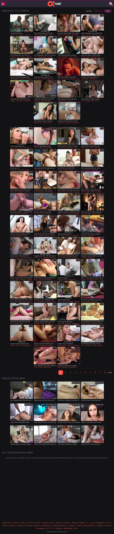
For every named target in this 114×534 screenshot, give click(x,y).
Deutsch (108, 525)
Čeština (74, 523)
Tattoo (22, 79)
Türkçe (79, 525)
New (107, 11)
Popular (98, 11)
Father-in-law (96, 57)
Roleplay (46, 257)
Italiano (59, 528)
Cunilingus (27, 101)
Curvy (27, 35)
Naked (60, 35)
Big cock (94, 35)
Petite (27, 191)
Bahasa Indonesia (59, 525)
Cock (35, 35)
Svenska (20, 525)
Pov (97, 101)
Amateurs (76, 122)
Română (12, 525)
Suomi (51, 523)
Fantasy (13, 57)
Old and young (46, 101)
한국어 (38, 523)
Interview (88, 345)
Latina (45, 122)
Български (40, 528)
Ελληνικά (66, 523)
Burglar (77, 301)
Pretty (94, 213)
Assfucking (94, 170)
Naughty (41, 191)
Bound (41, 235)
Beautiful (88, 213)
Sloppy (12, 101)
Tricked (88, 301)
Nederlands (68, 528)
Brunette (24, 213)
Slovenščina (46, 525)
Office (59, 301)
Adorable (37, 101)
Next (110, 372)
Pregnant (50, 57)
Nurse (76, 345)
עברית (108, 523)
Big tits (21, 35)
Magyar (82, 523)
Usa (35, 57)
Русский (29, 525)
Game (83, 57)
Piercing (64, 257)
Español (37, 525)
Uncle (36, 148)
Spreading (84, 79)
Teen (96, 279)
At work (65, 301)
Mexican (68, 122)
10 (105, 372)
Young (65, 170)
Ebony (60, 170)
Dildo (63, 191)
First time (19, 101)
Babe (25, 235)
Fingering (65, 57)
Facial (75, 57)
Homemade (66, 35)
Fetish (36, 235)
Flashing (84, 257)
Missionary (27, 148)
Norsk (22, 523)
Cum (77, 79)
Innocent (29, 57)
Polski (4, 525)
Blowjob (76, 213)
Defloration (92, 79)
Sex (18, 57)
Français (71, 525)
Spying (71, 301)
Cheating (94, 301)
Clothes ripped (43, 35)
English (100, 525)
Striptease (75, 35)
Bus (17, 279)
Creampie (98, 191)
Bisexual (52, 257)
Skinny (74, 257)
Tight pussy (85, 148)
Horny (17, 257)
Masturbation (14, 79)
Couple (70, 170)
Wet (62, 323)
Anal (59, 57)
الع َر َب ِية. (91, 523)
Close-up (69, 148)
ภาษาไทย (30, 523)
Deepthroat (75, 323)
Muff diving (47, 367)
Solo (35, 170)
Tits (17, 35)
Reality (88, 323)
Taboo (12, 35)
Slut (70, 57)
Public (12, 279)
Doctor (51, 35)
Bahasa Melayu (89, 525)
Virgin (47, 170)
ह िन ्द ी (50, 528)
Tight (40, 148)
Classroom (61, 122)
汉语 (76, 528)
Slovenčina (6, 523)
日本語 (44, 523)
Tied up (47, 235)
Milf (99, 35)
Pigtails (36, 345)
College (87, 101)
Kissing (12, 235)
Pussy (23, 57)
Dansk (58, 523)
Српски (15, 523)
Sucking (72, 79)
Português (100, 523)
